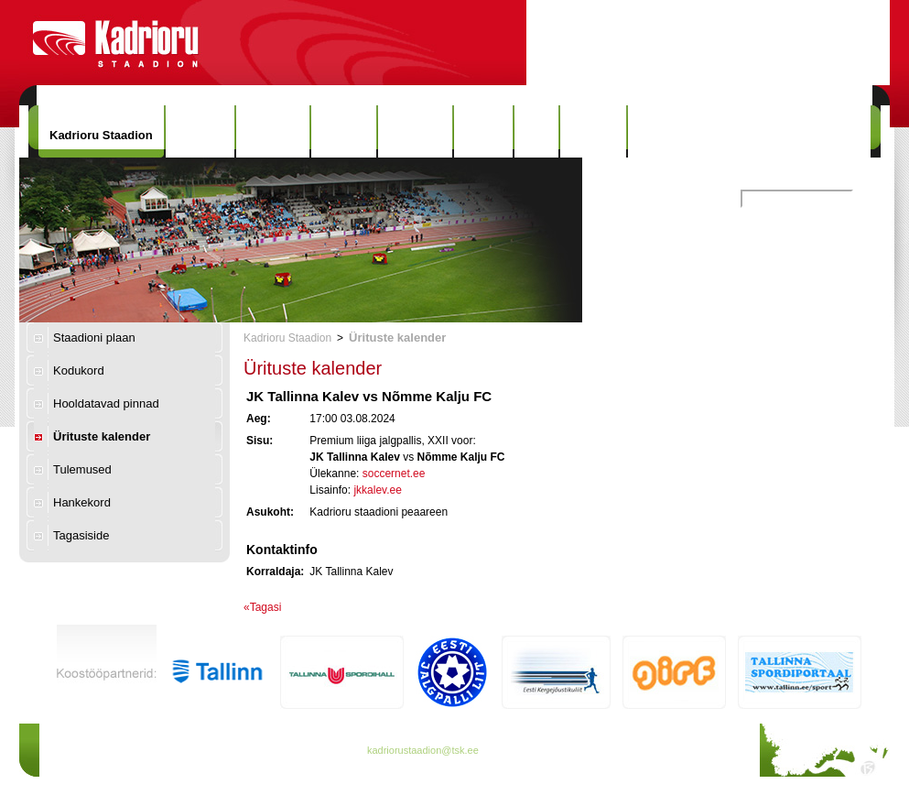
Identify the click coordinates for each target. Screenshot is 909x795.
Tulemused (82, 469)
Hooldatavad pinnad (106, 403)
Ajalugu (344, 131)
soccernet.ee (394, 473)
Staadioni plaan (94, 337)
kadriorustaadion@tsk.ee (423, 750)
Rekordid (414, 131)
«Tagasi (262, 607)
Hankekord (82, 502)
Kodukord (78, 370)
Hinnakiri (272, 131)
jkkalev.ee (377, 490)
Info (536, 131)
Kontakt (593, 131)
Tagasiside (81, 535)
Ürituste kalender (101, 436)
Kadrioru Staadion (101, 135)
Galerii (483, 131)
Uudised (200, 131)
